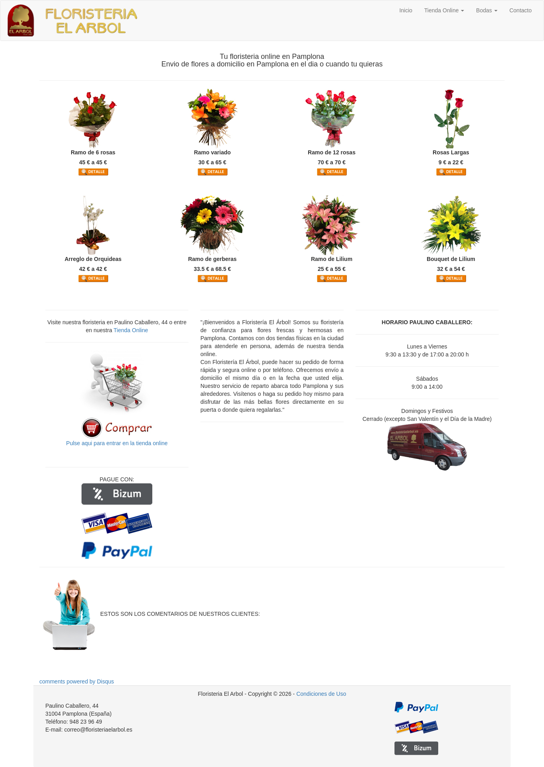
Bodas (486, 10)
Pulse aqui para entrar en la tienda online (116, 443)
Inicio (405, 10)
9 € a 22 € (451, 162)
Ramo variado (212, 152)
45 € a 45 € (93, 162)
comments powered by (76, 681)
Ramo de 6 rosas (93, 152)
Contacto (520, 10)
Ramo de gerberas (212, 259)
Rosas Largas (451, 152)
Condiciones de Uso (321, 694)
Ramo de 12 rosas (332, 152)
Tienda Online (444, 10)
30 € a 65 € (212, 162)
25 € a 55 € (332, 269)
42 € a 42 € (93, 269)
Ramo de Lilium (331, 259)
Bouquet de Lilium (451, 259)
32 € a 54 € (451, 269)
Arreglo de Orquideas (92, 259)
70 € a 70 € (332, 162)
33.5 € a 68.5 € (212, 269)
